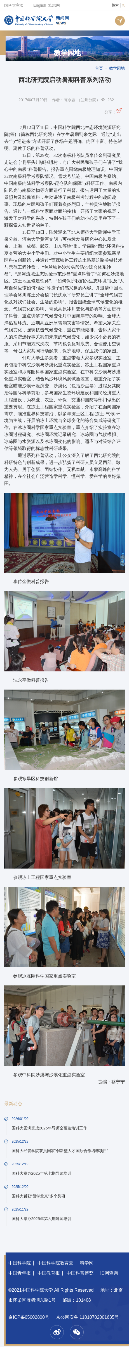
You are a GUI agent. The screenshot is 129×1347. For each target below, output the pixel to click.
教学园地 (67, 52)
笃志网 (54, 5)
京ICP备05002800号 (28, 1317)
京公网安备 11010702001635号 (87, 1317)
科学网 (86, 1263)
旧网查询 (109, 1273)
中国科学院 (19, 1263)
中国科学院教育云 (55, 1263)
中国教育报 (48, 1273)
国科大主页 (14, 5)
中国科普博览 (80, 1273)
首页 (99, 68)
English (39, 5)
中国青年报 (19, 1273)
